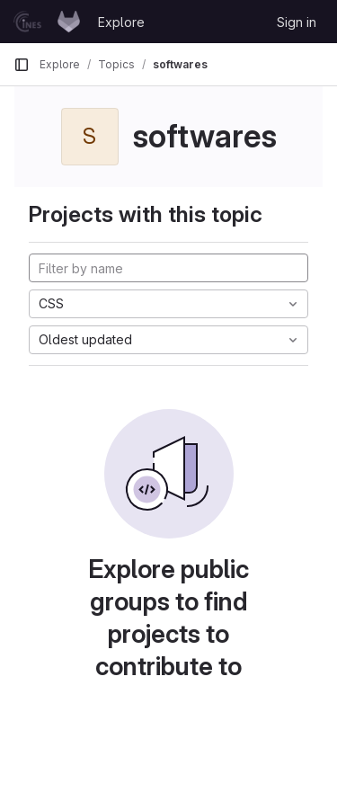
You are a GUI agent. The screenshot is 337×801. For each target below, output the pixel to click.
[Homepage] (47, 21)
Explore (121, 22)
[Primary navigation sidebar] (21, 64)
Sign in (296, 22)
